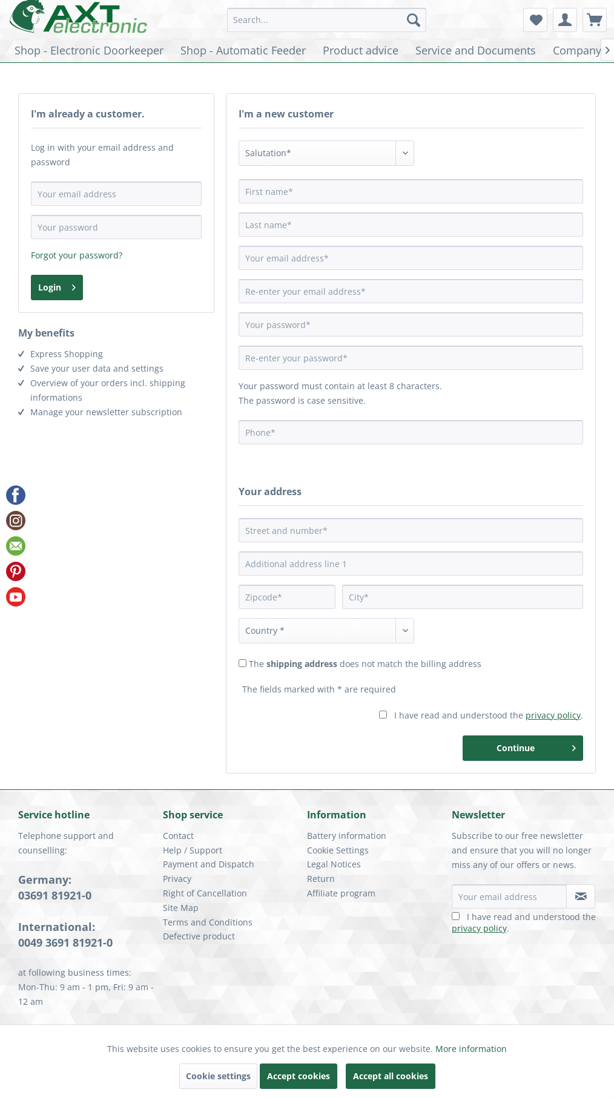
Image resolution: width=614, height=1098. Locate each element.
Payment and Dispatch (208, 864)
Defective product (199, 936)
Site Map (181, 907)
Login (57, 285)
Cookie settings (218, 1076)
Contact (178, 835)
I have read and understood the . (488, 715)
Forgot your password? (76, 255)
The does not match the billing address (365, 663)
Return (321, 878)
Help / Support (192, 850)
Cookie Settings (338, 850)
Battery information (346, 835)
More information (471, 1048)
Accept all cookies (390, 1076)
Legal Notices (334, 864)
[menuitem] (327, 20)
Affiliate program (341, 893)
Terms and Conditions (208, 922)
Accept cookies (298, 1076)
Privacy (177, 878)
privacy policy (553, 715)
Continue (536, 746)
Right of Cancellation (205, 893)
